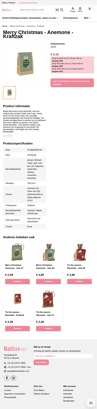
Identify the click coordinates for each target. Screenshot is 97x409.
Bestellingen (68, 401)
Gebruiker (67, 394)
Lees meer (8, 136)
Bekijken (17, 281)
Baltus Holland (8, 3)
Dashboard (68, 390)
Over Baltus (39, 390)
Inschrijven (41, 362)
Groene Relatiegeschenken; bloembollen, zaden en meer (30, 18)
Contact (7, 390)
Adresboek (68, 397)
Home (4, 26)
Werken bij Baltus (41, 394)
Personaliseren (70, 18)
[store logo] (7, 10)
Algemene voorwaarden (14, 394)
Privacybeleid (10, 397)
